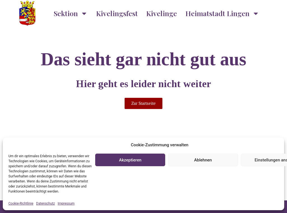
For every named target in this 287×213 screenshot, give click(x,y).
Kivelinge (161, 11)
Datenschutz (45, 203)
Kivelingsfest (117, 11)
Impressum (66, 203)
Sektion (71, 11)
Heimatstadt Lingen (222, 11)
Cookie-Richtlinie (20, 203)
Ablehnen (203, 160)
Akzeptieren (130, 160)
